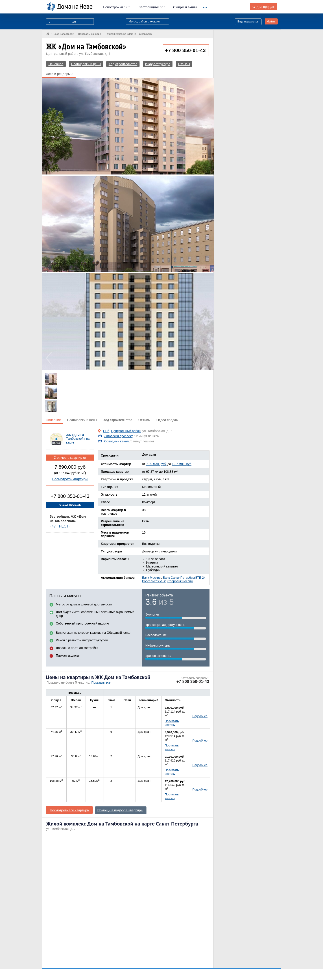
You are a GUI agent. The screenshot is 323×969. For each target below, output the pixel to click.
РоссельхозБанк (154, 581)
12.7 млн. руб (181, 464)
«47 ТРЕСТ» (60, 526)
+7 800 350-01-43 (185, 50)
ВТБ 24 (200, 577)
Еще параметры (248, 21)
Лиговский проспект (118, 436)
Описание (53, 420)
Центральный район (61, 53)
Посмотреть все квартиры (69, 810)
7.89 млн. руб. (156, 464)
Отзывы (184, 64)
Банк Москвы (151, 577)
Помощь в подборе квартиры (120, 810)
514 (152, 7)
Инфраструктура (157, 64)
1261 (117, 7)
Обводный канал (116, 441)
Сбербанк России (180, 581)
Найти (271, 21)
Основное (55, 64)
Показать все (100, 682)
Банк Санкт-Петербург (179, 577)
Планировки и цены (86, 64)
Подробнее (199, 716)
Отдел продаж (264, 7)
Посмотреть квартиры (70, 479)
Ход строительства (123, 64)
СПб (106, 431)
